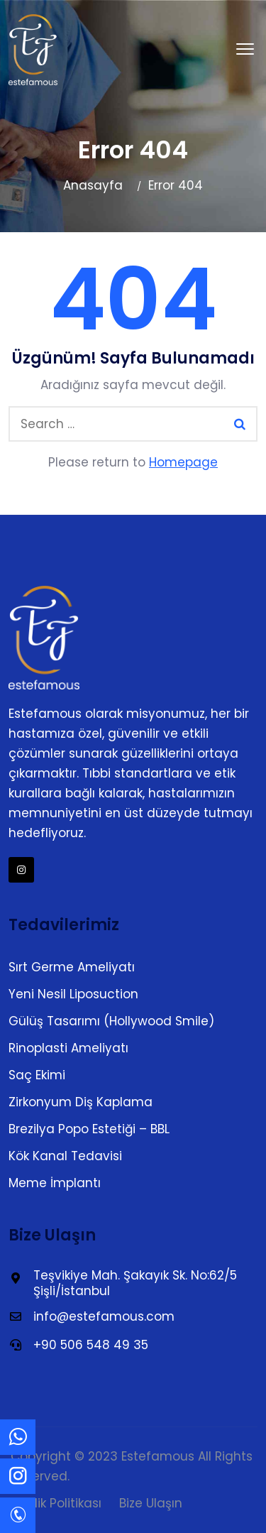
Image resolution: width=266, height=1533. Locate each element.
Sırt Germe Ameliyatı (72, 967)
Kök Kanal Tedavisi (65, 1155)
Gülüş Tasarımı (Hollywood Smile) (111, 1021)
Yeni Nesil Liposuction (73, 994)
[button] (245, 49)
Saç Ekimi (37, 1075)
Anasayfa (93, 185)
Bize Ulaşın (150, 1503)
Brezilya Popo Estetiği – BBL (89, 1129)
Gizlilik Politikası (56, 1503)
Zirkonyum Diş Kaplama (81, 1102)
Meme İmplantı (55, 1182)
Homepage (183, 462)
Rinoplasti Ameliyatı (68, 1048)
